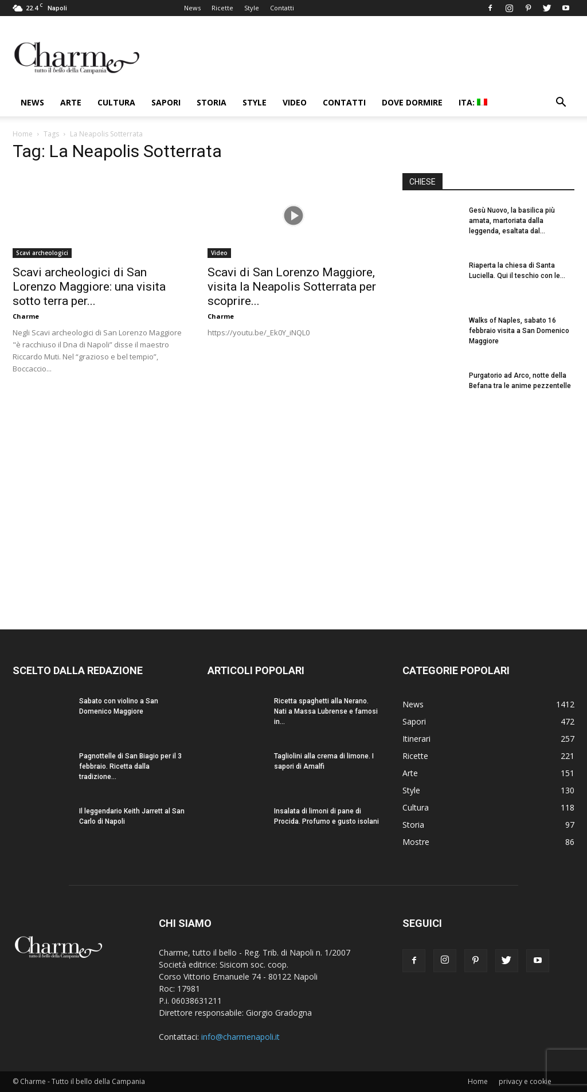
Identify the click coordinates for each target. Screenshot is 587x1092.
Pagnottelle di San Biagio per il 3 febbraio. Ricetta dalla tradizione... (130, 766)
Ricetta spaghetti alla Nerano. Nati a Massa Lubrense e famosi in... (326, 711)
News (192, 7)
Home (23, 134)
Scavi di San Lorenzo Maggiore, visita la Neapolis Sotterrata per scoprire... (292, 286)
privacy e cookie (525, 1081)
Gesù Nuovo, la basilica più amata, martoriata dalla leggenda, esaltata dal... (512, 220)
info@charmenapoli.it (240, 1036)
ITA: (473, 102)
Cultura (116, 102)
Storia (211, 102)
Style (251, 7)
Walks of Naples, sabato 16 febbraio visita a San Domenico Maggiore (519, 330)
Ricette (222, 7)
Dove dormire (412, 102)
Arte (70, 102)
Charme (26, 316)
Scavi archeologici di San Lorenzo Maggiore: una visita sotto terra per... (89, 286)
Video (295, 102)
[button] (560, 103)
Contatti (282, 7)
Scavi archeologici (42, 253)
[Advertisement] (488, 509)
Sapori (166, 102)
